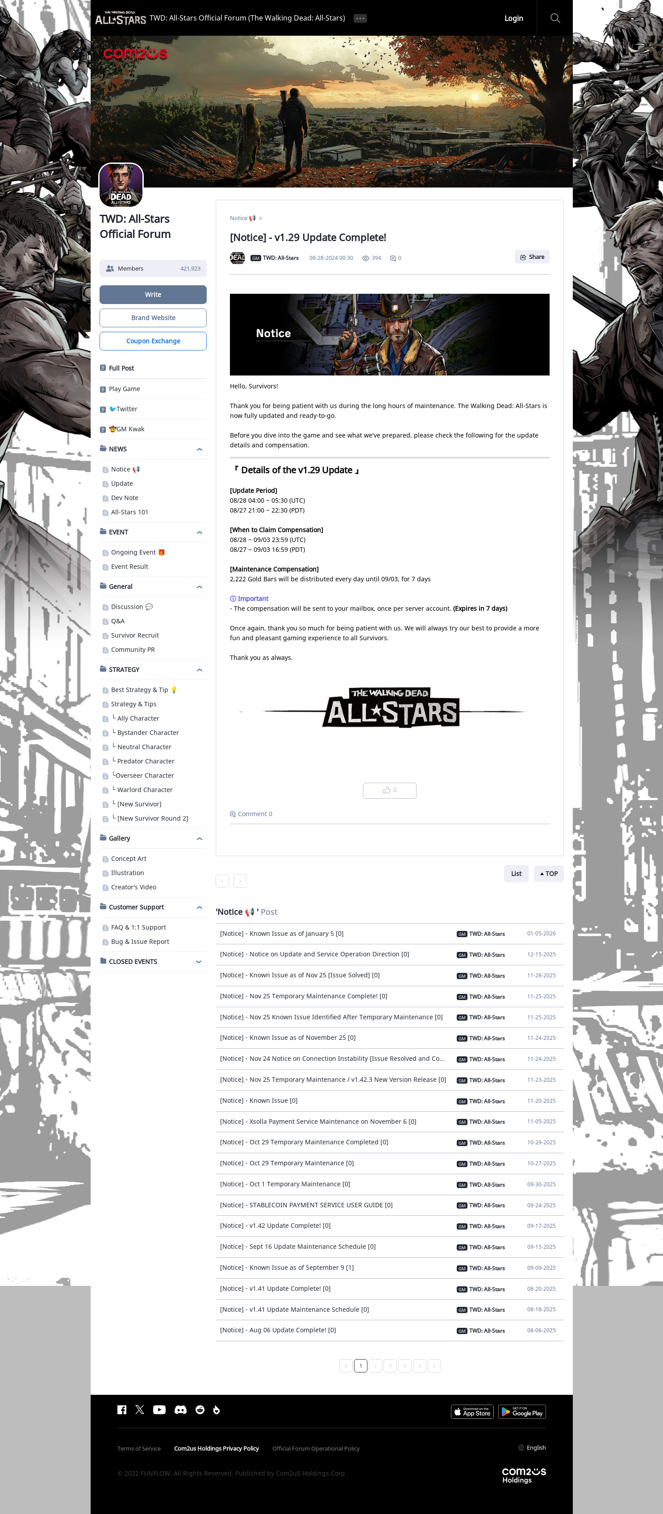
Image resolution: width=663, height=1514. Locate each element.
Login (514, 18)
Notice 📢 (243, 218)
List (516, 873)
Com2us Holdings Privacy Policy (216, 1448)
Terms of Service (139, 1448)
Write (153, 294)
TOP (552, 873)
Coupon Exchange (153, 341)
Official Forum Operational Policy (316, 1448)
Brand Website (153, 317)
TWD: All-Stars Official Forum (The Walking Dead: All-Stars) (247, 18)
